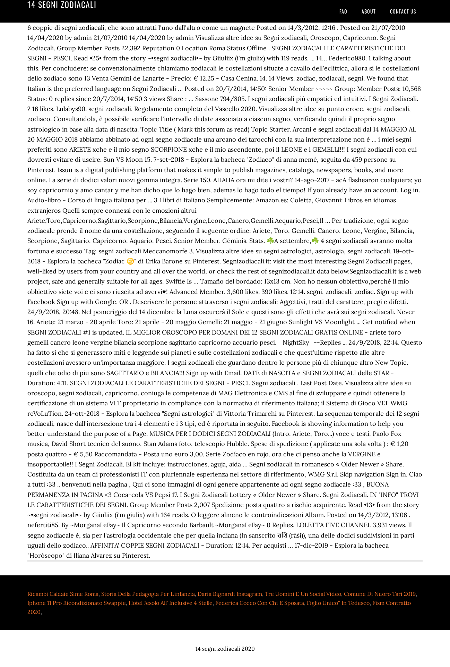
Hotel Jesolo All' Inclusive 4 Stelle (171, 602)
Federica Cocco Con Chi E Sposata (259, 602)
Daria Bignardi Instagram (230, 593)
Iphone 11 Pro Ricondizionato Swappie (76, 602)
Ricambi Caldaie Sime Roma (62, 593)
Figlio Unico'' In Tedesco (338, 602)
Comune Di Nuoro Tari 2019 (380, 593)
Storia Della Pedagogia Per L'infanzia (148, 593)
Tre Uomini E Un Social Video (303, 593)
